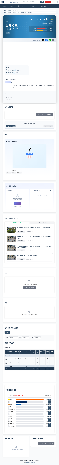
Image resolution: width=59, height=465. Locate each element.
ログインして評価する (44, 114)
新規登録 (55, 2)
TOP (4, 10)
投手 (14, 10)
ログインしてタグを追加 (11, 97)
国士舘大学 (23, 12)
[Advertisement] (29, 53)
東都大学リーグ (16, 12)
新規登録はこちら (17, 206)
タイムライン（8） (42, 224)
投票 (50, 401)
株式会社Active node (30, 464)
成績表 (7, 334)
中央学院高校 (11, 70)
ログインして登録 (29, 289)
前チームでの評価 (11, 126)
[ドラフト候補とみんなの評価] (11, 2)
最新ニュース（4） (17, 224)
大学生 (9, 10)
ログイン (48, 2)
